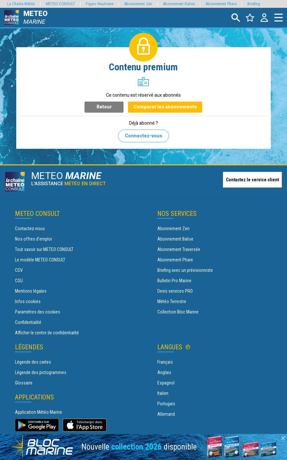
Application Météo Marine (38, 412)
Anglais (164, 372)
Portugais (166, 403)
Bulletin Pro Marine (174, 280)
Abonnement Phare (175, 259)
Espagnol (166, 382)
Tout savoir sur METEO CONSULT (44, 249)
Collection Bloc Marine (178, 311)
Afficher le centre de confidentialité (47, 332)
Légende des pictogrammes (40, 372)
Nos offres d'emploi (33, 239)
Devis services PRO (175, 291)
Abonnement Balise (175, 239)
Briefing (253, 3)
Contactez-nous (30, 228)
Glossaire (24, 382)
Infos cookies (28, 301)
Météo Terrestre (171, 301)
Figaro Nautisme (99, 3)
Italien (162, 393)
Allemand (166, 414)
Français (165, 362)
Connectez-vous (143, 135)
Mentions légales (30, 291)
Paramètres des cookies (37, 311)
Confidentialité (28, 322)
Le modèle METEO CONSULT (40, 259)
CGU (19, 280)
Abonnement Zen (173, 228)
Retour (104, 106)
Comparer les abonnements (165, 106)
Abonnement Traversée (178, 249)
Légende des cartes (33, 362)
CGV (19, 270)
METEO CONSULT (60, 3)
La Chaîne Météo (21, 3)
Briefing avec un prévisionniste (185, 270)
